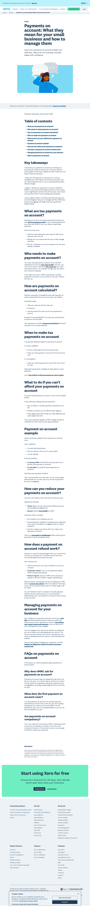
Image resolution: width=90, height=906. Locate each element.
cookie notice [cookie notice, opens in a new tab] (23, 901)
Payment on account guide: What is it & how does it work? (33, 13)
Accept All (65, 902)
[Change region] (75, 890)
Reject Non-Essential (65, 897)
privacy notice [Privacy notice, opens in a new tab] (33, 901)
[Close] (78, 894)
